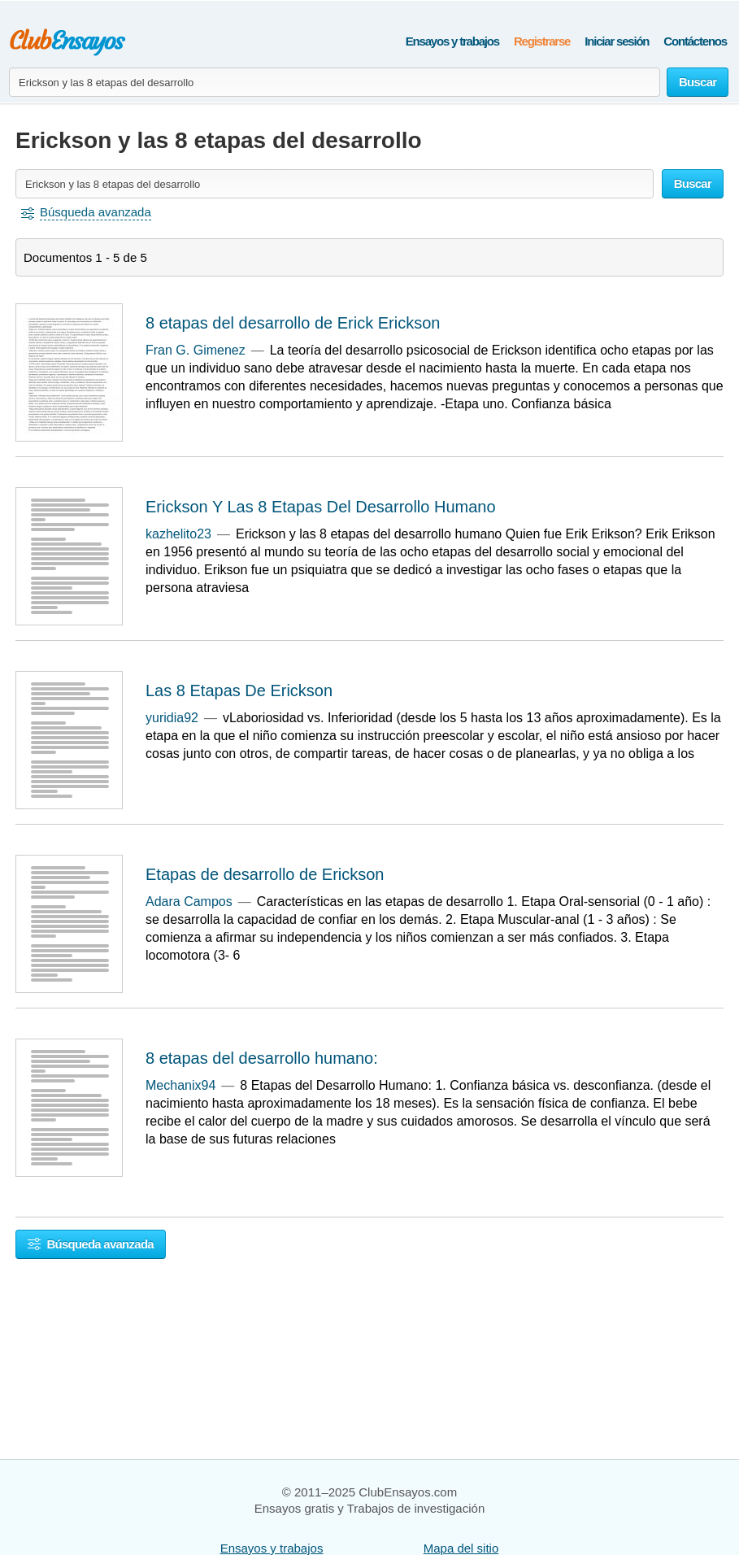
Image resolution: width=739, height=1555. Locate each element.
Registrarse (542, 41)
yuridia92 (172, 718)
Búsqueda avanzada (91, 1244)
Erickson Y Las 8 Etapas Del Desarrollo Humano (321, 507)
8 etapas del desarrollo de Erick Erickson (293, 323)
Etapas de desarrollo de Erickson (265, 874)
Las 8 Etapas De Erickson (239, 690)
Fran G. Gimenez (196, 350)
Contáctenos (695, 41)
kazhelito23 (178, 534)
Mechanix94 (180, 1085)
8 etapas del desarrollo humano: (262, 1058)
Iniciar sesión (617, 41)
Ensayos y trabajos (452, 41)
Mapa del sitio (461, 1548)
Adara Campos (189, 901)
